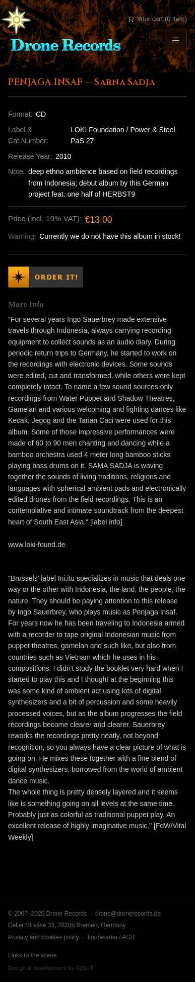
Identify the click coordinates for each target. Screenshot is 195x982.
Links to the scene (32, 955)
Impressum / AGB (111, 937)
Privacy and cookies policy (43, 937)
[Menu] (176, 40)
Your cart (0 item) (157, 19)
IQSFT (84, 968)
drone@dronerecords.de (128, 913)
